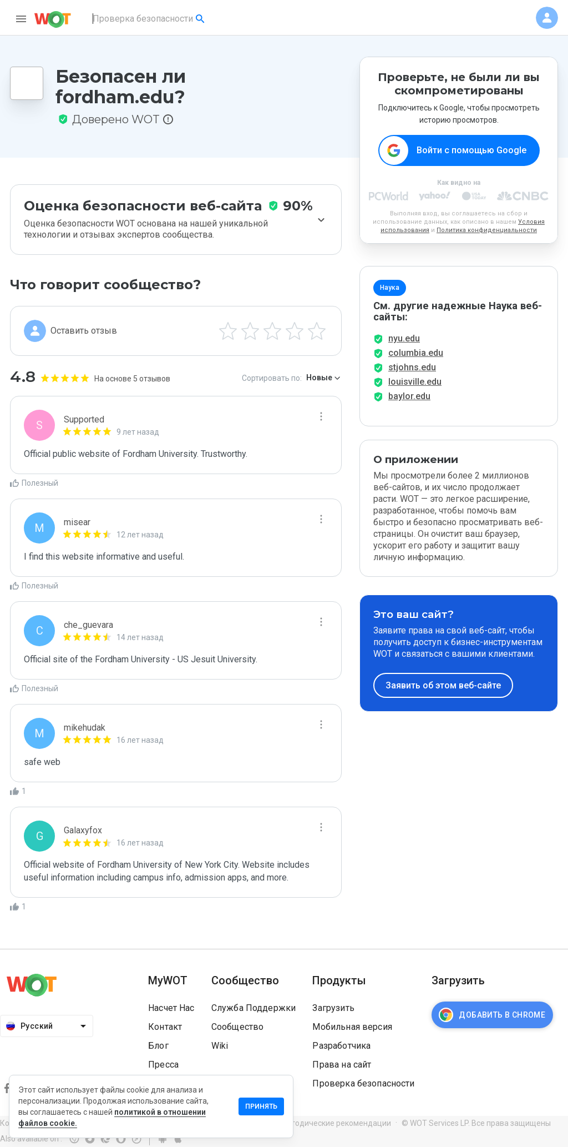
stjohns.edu (412, 367)
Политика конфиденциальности (487, 230)
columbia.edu (415, 353)
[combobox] (149, 19)
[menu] (21, 19)
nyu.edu (404, 338)
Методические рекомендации (335, 1123)
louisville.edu (415, 381)
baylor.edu (409, 396)
